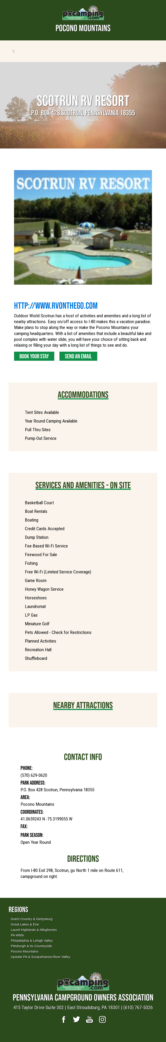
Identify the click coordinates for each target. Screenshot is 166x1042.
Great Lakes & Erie (25, 924)
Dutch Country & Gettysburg (31, 919)
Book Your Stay (34, 356)
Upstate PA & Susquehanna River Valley (40, 957)
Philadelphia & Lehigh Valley (32, 940)
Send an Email (78, 356)
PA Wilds (17, 935)
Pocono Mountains (24, 951)
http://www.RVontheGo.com (56, 305)
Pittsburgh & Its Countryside (31, 946)
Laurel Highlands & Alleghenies (34, 930)
